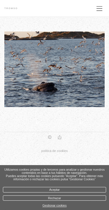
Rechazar (54, 198)
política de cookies (54, 151)
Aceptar (54, 189)
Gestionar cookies (54, 205)
